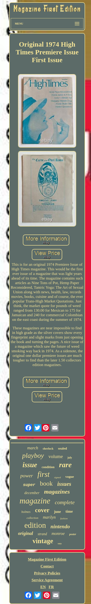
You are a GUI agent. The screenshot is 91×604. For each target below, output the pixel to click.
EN (43, 587)
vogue (69, 476)
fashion (63, 518)
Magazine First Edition (47, 559)
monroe (58, 533)
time (69, 511)
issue (30, 465)
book (46, 483)
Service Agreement (47, 580)
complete (65, 502)
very (60, 543)
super (29, 485)
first (43, 474)
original (25, 533)
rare (65, 465)
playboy (33, 455)
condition (48, 467)
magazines (57, 491)
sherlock (48, 448)
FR (51, 587)
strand (42, 534)
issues (64, 484)
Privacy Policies (47, 573)
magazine (35, 500)
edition (35, 525)
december (32, 493)
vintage (42, 541)
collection (32, 518)
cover (42, 510)
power (26, 475)
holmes (26, 512)
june (57, 512)
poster (72, 534)
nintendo (60, 526)
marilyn (49, 517)
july (69, 457)
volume (55, 456)
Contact (47, 566)
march (32, 447)
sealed (62, 448)
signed (57, 477)
